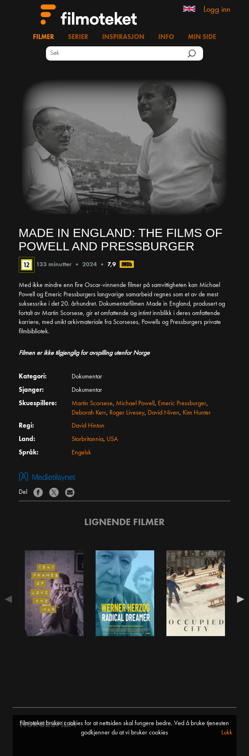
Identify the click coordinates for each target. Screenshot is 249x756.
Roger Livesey (126, 413)
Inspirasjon (123, 37)
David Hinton (88, 426)
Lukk (226, 733)
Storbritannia (87, 439)
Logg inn (216, 10)
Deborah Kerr (89, 413)
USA (112, 439)
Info (166, 37)
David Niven (163, 413)
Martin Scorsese (92, 403)
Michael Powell (135, 403)
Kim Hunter (197, 413)
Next (238, 599)
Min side (202, 37)
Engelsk (81, 453)
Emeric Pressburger (182, 403)
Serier (78, 37)
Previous (10, 599)
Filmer (43, 37)
